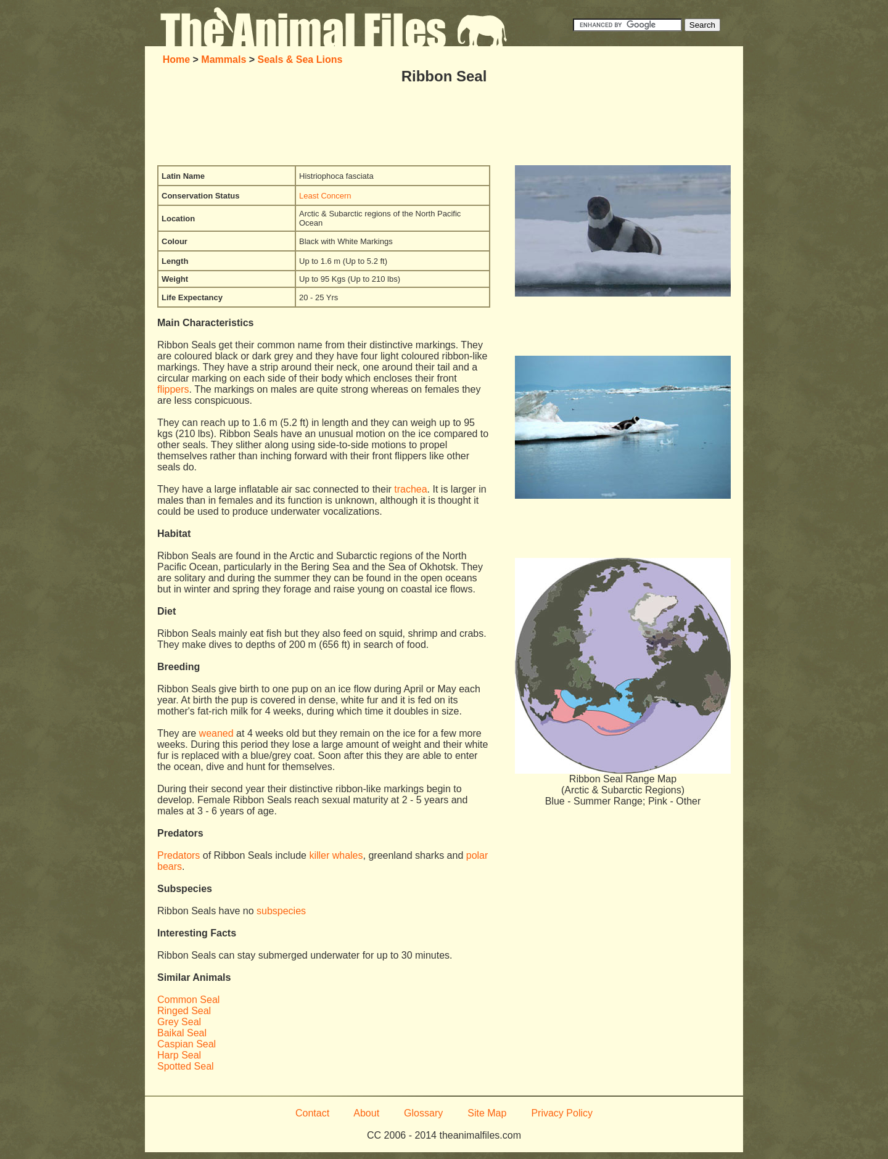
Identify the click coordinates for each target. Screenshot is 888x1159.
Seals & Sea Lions (300, 59)
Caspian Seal (186, 1044)
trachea (410, 489)
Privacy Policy (562, 1113)
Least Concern (325, 195)
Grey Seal (179, 1022)
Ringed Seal (184, 1010)
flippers (173, 389)
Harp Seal (179, 1055)
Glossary (423, 1113)
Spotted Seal (185, 1066)
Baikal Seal (182, 1033)
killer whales (336, 855)
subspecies (281, 911)
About (366, 1113)
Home (176, 59)
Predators (178, 855)
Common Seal (188, 999)
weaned (216, 733)
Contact (312, 1113)
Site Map (486, 1113)
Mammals (223, 59)
